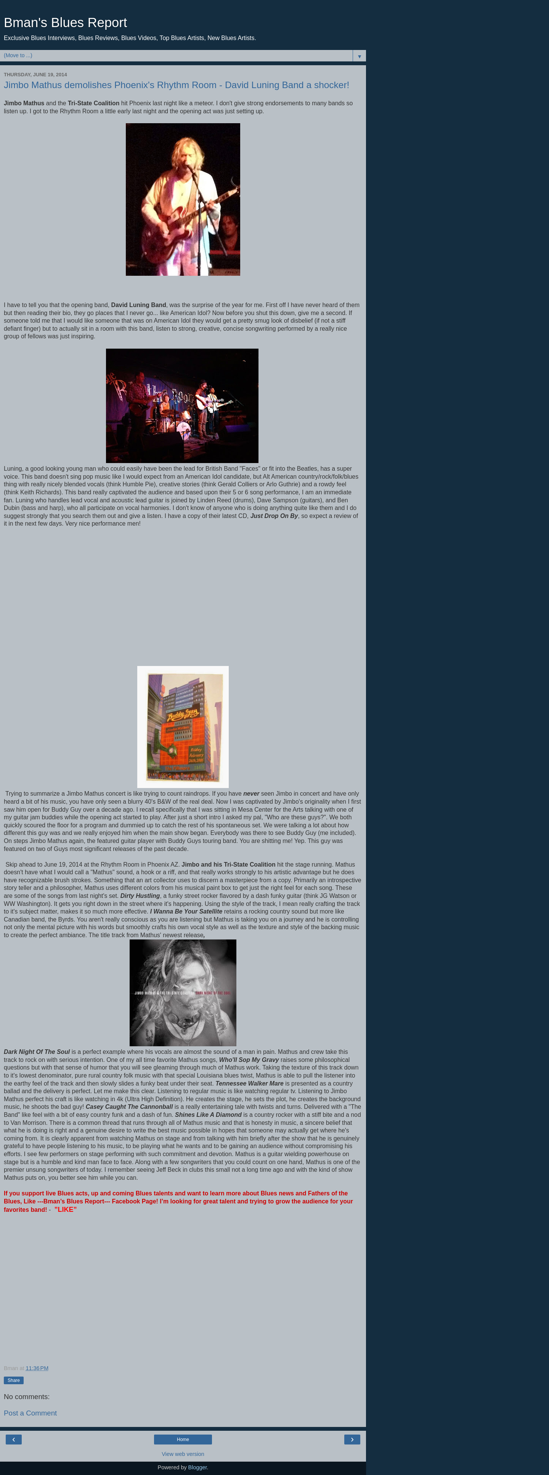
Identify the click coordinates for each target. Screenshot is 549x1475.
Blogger (197, 1467)
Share (14, 1380)
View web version (183, 1454)
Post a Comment (30, 1413)
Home (183, 1439)
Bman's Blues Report (65, 22)
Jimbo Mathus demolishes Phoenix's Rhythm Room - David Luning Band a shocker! (176, 85)
